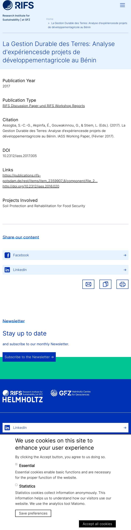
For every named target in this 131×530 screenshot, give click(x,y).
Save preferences (33, 513)
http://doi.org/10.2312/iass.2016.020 (31, 186)
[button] (105, 284)
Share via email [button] (88, 284)
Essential (27, 465)
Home (49, 19)
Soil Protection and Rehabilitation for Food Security (44, 206)
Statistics (27, 486)
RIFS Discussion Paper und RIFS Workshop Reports (44, 106)
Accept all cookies (97, 524)
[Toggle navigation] (122, 5)
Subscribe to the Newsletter (27, 357)
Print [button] (122, 284)
